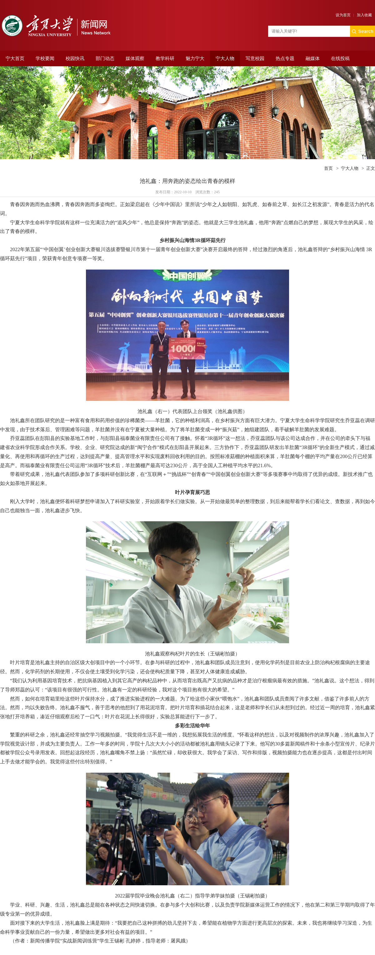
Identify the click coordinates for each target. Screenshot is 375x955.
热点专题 (285, 58)
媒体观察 (135, 58)
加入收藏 (364, 15)
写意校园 (255, 58)
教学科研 (165, 58)
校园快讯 (75, 58)
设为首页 (343, 15)
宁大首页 (15, 58)
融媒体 (313, 58)
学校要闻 (45, 58)
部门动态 (105, 58)
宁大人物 (225, 58)
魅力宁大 (195, 58)
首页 (328, 168)
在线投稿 (340, 58)
